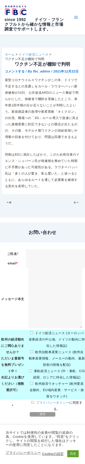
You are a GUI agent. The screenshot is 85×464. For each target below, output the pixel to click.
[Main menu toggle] (76, 17)
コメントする (15, 71)
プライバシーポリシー (52, 402)
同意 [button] (73, 453)
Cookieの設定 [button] (53, 454)
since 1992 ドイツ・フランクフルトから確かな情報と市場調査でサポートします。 (34, 24)
